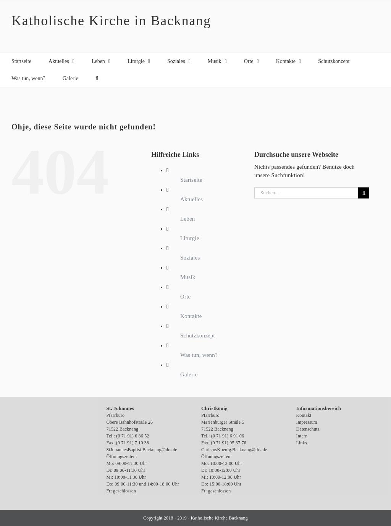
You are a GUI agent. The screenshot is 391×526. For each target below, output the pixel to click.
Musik (187, 277)
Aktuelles (191, 199)
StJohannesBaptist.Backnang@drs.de (142, 449)
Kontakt (304, 415)
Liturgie (189, 238)
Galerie (189, 374)
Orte (185, 297)
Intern (302, 436)
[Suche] (363, 192)
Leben (187, 219)
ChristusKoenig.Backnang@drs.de (234, 449)
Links (301, 442)
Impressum (306, 422)
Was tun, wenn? (199, 355)
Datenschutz (308, 429)
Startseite (191, 180)
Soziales (190, 258)
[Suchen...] (306, 192)
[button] (97, 78)
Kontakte (191, 316)
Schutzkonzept (197, 335)
